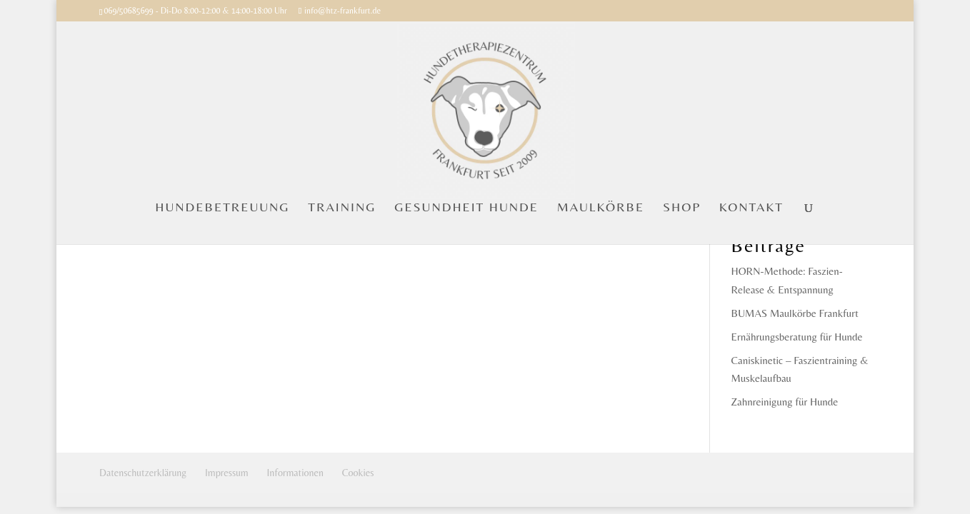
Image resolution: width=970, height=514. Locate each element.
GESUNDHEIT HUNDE (466, 208)
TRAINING (342, 208)
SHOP (682, 208)
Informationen (295, 472)
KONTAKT (751, 208)
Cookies (358, 472)
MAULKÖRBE (601, 208)
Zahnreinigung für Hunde (785, 401)
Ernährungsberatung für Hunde (797, 337)
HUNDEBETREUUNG (222, 208)
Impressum (227, 472)
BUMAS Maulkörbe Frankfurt (795, 313)
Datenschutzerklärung (142, 472)
